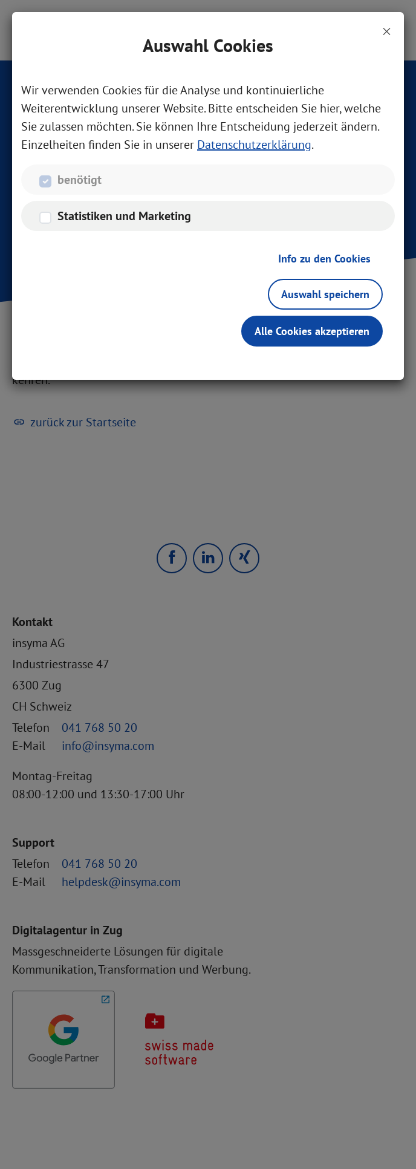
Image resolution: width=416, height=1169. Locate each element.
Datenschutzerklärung (254, 144)
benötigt (79, 179)
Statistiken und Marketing (124, 216)
